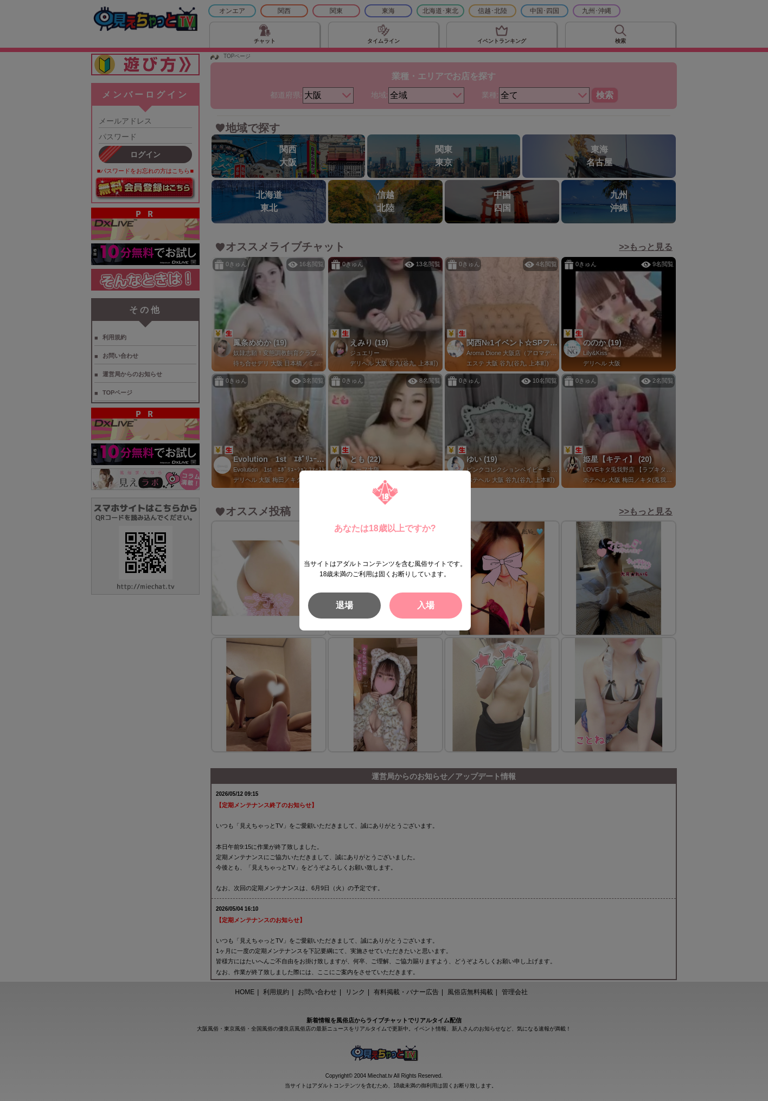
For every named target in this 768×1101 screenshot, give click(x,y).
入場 (425, 605)
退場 (344, 605)
